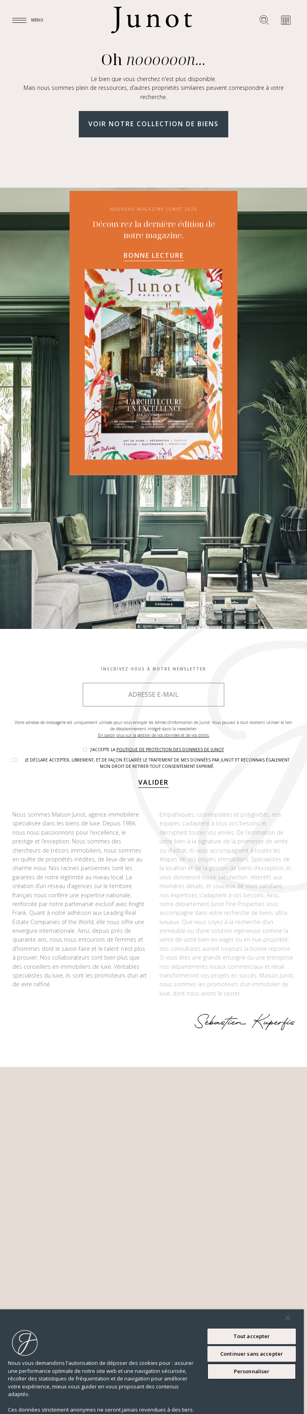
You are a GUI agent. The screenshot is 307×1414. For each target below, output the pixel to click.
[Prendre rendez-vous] (286, 20)
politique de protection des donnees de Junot (170, 749)
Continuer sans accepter (251, 1353)
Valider (153, 782)
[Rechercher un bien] (264, 20)
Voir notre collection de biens (153, 123)
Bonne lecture (154, 255)
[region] (152, 1361)
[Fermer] (287, 1317)
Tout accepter (251, 1336)
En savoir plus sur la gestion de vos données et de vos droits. (153, 735)
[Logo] (151, 20)
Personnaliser (252, 1371)
